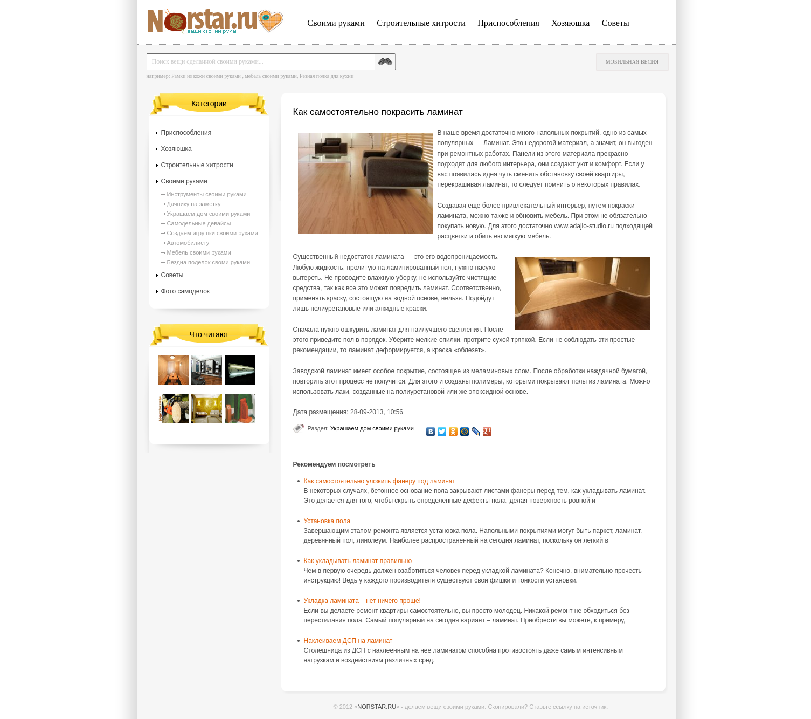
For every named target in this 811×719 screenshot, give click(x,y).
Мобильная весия (632, 62)
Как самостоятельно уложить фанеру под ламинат (379, 481)
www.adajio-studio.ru (584, 226)
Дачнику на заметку (194, 204)
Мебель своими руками (199, 252)
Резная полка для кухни (326, 76)
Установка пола (327, 521)
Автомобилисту (188, 242)
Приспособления (508, 23)
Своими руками (335, 23)
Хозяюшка (570, 23)
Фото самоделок (185, 291)
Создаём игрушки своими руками (212, 233)
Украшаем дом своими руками (372, 428)
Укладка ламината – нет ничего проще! (362, 601)
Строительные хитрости (421, 23)
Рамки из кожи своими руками (206, 76)
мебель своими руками (271, 76)
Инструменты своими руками (207, 194)
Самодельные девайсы (199, 223)
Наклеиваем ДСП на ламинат (348, 641)
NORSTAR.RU (376, 706)
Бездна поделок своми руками (209, 262)
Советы (615, 23)
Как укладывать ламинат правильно (358, 561)
